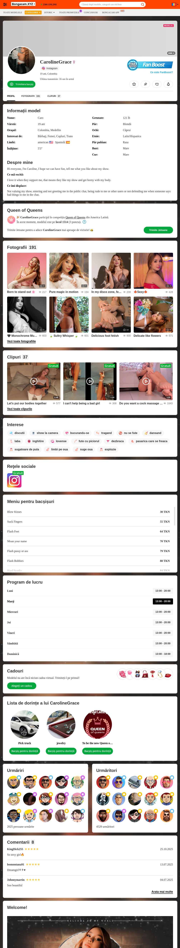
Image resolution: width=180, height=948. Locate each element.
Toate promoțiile (70, 12)
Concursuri (91, 12)
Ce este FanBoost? (161, 72)
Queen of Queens (75, 217)
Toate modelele (12, 12)
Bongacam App (111, 12)
